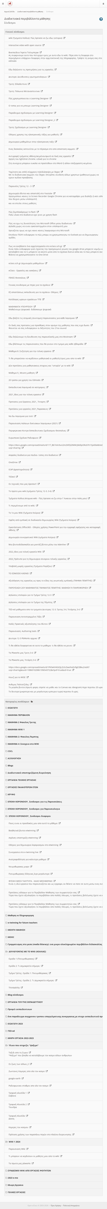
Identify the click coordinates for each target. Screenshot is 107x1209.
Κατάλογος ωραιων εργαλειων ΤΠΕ (26, 299)
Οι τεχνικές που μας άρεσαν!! (24, 484)
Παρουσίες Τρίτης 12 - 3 (22, 186)
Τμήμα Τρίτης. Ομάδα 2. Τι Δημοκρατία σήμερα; (33, 980)
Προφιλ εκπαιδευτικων (20, 1009)
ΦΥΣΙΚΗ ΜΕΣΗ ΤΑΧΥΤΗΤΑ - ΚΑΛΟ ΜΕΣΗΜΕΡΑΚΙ (32, 881)
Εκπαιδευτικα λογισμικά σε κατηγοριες (28, 387)
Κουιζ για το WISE (19, 677)
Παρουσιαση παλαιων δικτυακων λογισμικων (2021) (35, 423)
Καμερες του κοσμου (20, 1127)
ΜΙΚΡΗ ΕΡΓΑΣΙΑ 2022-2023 (21, 1038)
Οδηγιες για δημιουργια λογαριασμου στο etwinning (35, 845)
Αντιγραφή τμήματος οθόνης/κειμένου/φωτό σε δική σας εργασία (41, 156)
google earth (16, 1078)
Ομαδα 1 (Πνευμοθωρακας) (23, 958)
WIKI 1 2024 (14, 1141)
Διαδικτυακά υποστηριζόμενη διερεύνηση (29, 772)
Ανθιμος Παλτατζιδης (20, 684)
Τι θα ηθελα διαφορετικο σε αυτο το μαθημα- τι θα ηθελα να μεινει (42, 645)
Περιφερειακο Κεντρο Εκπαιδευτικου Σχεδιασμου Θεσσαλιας (39, 430)
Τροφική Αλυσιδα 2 (19, 1104)
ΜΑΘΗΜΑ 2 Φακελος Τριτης (22, 722)
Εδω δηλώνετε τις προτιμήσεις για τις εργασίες (32, 69)
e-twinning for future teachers (22, 922)
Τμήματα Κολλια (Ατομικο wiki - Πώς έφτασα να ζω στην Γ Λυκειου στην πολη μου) (49, 498)
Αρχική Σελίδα (9, 12)
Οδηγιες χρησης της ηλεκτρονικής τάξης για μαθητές (35, 134)
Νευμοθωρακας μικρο (20, 866)
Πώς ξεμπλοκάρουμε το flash (24, 212)
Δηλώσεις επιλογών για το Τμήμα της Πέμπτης (32, 602)
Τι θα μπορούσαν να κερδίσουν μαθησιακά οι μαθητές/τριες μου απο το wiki (46, 358)
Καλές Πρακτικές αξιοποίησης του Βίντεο (30, 624)
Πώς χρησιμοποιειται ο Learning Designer (30, 98)
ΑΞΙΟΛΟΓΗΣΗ (14, 758)
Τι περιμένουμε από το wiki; (23, 505)
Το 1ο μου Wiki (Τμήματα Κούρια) (26, 512)
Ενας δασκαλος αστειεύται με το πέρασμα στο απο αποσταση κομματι (43, 149)
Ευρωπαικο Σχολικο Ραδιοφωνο (25, 437)
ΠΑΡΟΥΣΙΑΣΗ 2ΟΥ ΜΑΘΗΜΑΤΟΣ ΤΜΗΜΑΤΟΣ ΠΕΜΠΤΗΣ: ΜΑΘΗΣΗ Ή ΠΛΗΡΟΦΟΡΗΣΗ (50, 587)
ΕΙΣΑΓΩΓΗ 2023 (15, 1023)
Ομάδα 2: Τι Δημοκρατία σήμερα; (26, 966)
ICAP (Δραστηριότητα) (20, 469)
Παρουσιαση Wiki (18, 1149)
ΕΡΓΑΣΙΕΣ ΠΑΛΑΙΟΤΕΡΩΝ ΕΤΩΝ (23, 787)
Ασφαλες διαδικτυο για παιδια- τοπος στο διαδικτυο (35, 455)
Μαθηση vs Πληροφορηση (21, 915)
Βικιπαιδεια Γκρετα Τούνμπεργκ (25, 52)
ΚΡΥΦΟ (11, 794)
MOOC (11, 937)
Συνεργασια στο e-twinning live (25, 852)
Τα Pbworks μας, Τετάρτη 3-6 (24, 660)
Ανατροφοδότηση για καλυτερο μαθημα (29, 859)
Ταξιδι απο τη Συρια (20, 1052)
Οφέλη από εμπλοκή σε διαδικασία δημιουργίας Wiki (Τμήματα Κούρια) (44, 520)
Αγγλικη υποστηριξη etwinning (25, 837)
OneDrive (15, 462)
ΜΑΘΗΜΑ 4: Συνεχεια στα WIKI (23, 744)
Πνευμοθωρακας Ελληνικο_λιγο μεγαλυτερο (31, 873)
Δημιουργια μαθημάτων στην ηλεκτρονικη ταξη (33, 141)
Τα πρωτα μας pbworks (21, 1163)
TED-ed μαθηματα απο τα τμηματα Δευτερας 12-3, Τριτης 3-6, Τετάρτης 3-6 (46, 609)
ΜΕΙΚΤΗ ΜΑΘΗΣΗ (16, 930)
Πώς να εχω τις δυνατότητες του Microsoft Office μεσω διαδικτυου (42, 223)
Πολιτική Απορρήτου (71, 1205)
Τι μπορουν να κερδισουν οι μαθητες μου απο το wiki (35, 1156)
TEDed (13, 476)
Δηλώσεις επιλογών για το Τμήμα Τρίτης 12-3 (31, 595)
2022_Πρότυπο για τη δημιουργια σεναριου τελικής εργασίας (39, 559)
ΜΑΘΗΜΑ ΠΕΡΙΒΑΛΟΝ (19, 715)
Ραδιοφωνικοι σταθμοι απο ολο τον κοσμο (30, 1085)
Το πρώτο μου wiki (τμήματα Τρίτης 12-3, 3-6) (32, 491)
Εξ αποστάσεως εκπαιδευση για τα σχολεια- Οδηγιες (35, 292)
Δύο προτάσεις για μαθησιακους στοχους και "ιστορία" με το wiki (41, 365)
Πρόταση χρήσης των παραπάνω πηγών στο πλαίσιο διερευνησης (41, 1134)
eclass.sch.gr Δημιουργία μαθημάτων (28, 263)
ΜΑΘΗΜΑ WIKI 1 (16, 729)
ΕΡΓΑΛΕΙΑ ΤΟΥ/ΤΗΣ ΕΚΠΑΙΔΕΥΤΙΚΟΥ (25, 1002)
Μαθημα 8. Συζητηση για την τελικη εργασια (31, 351)
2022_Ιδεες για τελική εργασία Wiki (27, 551)
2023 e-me (13, 1177)
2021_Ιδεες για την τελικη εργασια (26, 394)
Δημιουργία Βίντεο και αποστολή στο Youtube (32, 193)
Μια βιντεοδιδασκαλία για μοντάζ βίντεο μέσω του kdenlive (39, 544)
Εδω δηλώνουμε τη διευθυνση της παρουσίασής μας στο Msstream (42, 336)
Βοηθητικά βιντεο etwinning (24, 830)
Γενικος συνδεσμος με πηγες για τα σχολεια (31, 285)
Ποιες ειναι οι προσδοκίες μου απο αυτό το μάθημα (35, 823)
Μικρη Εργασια (15, 1185)
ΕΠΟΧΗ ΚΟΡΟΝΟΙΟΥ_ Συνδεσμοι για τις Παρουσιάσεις (35, 801)
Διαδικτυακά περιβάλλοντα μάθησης (30, 12)
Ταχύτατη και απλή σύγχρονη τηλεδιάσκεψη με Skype (36, 172)
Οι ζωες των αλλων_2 (20, 1064)
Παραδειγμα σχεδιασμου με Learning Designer (32, 113)
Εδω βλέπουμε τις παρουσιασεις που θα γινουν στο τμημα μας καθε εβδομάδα (47, 344)
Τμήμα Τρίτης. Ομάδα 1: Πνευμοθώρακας (30, 973)
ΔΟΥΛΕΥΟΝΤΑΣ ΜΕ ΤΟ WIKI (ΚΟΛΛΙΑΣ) (27, 951)
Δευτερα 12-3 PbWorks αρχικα (24, 638)
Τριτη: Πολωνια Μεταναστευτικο (26, 91)
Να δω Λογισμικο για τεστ (22, 416)
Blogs (10, 765)
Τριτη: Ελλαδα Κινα (19, 84)
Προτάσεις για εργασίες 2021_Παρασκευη (30, 409)
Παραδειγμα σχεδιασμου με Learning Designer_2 (33, 120)
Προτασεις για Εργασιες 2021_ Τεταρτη (29, 401)
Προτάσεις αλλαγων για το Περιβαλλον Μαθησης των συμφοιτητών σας (44, 892)
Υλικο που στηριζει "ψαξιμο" (23, 1045)
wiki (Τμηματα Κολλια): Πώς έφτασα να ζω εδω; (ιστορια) (37, 38)
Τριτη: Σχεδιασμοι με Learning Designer (29, 127)
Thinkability (16, 987)
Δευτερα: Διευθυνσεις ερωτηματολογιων (29, 76)
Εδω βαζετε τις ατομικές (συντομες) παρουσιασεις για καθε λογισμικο (43, 318)
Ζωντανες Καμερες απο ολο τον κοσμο (28, 1071)
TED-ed (11, 1031)
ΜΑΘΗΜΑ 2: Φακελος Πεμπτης (23, 736)
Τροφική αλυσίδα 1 (19, 1093)
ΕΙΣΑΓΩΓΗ (13, 707)
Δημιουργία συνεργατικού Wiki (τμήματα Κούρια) (33, 537)
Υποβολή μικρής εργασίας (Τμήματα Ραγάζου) (32, 566)
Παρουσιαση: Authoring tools (24, 631)
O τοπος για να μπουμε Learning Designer (30, 105)
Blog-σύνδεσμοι (16, 994)
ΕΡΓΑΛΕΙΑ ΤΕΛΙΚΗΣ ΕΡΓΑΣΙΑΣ (22, 780)
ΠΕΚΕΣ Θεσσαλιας (19, 277)
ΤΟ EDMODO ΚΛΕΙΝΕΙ (20, 573)
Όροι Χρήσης (56, 1205)
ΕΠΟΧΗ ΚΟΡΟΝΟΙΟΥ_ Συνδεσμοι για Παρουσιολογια (34, 809)
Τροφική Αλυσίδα (18, 1115)
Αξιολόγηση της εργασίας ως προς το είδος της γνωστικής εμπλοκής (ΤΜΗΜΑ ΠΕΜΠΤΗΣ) (52, 580)
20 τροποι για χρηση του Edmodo (26, 380)
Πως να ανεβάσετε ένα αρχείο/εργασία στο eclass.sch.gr (37, 246)
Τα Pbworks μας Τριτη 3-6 (22, 652)
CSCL (10, 751)
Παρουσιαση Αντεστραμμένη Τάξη (27, 616)
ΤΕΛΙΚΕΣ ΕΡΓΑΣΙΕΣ (16, 1192)
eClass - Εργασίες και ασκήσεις (25, 270)
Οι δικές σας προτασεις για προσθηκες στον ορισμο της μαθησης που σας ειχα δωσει (51, 325)
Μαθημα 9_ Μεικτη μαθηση (23, 372)
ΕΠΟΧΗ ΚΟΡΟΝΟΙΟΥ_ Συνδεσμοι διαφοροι (30, 816)
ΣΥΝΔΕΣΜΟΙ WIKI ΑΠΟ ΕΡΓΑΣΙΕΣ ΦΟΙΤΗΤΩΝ (29, 1170)
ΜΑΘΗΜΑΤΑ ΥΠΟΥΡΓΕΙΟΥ (22, 306)
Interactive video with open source (26, 45)
